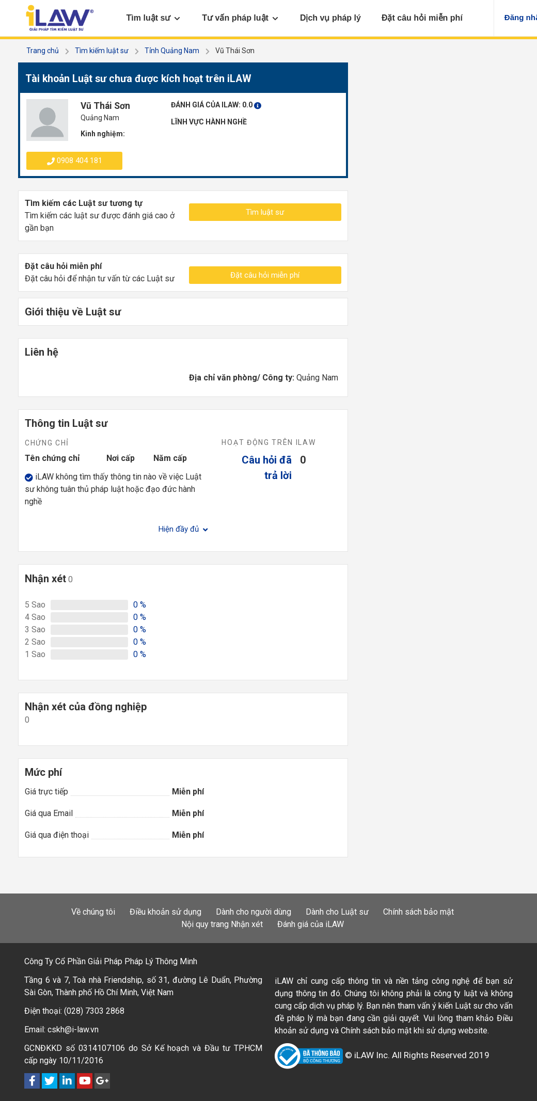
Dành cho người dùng (253, 912)
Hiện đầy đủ (183, 529)
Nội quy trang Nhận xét (222, 924)
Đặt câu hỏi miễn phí (264, 275)
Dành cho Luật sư (337, 912)
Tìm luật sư (265, 212)
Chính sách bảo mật (418, 912)
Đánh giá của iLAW (310, 924)
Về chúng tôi (93, 912)
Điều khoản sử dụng (165, 912)
